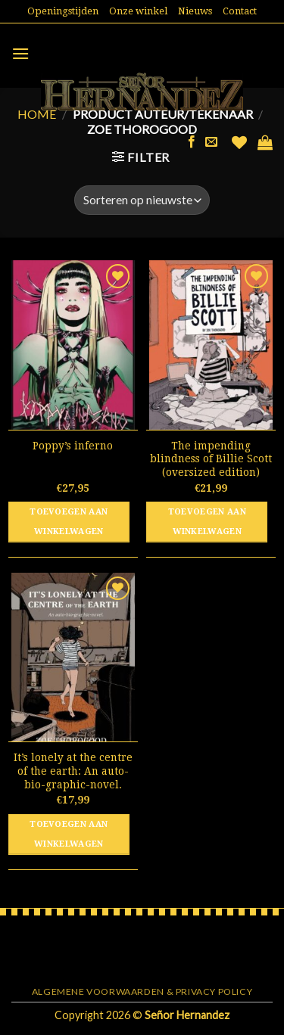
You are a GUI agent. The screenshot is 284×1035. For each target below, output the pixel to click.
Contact (240, 11)
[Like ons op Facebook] (192, 142)
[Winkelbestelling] (142, 200)
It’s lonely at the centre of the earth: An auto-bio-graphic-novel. (73, 770)
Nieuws (195, 11)
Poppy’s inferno (73, 446)
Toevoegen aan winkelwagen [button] (69, 521)
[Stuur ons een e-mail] (211, 142)
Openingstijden (62, 11)
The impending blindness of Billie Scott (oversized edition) (211, 459)
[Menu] (20, 53)
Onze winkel (138, 11)
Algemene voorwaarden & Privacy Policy (142, 991)
